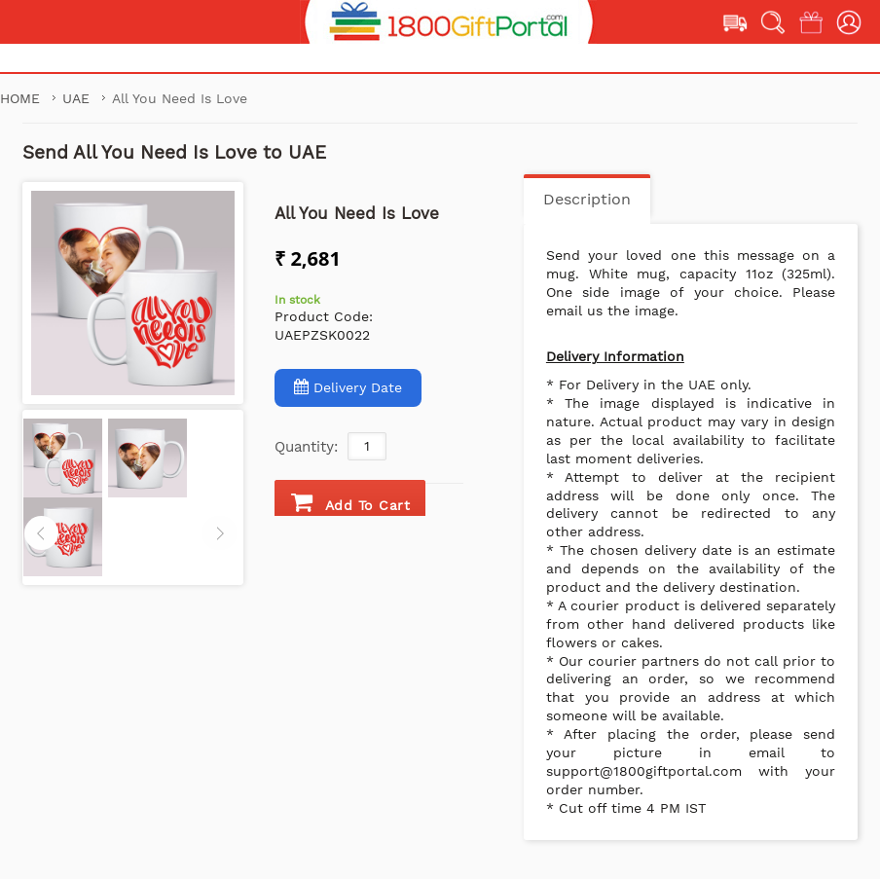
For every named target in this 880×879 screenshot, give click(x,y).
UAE (78, 98)
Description (587, 199)
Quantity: (306, 447)
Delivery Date (348, 387)
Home (20, 98)
